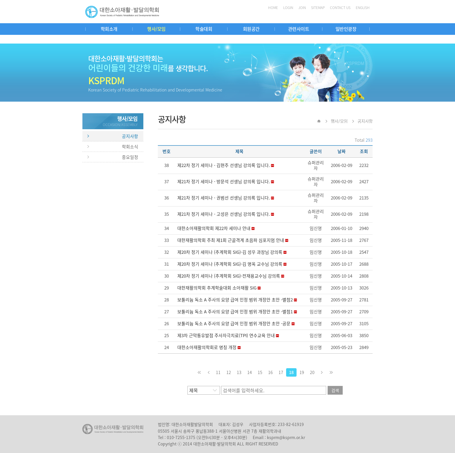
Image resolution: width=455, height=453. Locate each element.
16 (270, 372)
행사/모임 (156, 28)
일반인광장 (346, 28)
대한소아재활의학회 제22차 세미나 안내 (213, 228)
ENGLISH (363, 7)
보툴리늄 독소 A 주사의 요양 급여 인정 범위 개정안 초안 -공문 (233, 323)
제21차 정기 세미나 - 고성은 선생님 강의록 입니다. (223, 214)
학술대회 (203, 28)
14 (249, 372)
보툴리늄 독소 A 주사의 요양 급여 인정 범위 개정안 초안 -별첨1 (235, 311)
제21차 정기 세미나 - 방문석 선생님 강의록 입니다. (223, 181)
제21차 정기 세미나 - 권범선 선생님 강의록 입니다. (223, 198)
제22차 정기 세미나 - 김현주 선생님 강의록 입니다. (223, 165)
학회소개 (109, 28)
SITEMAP (318, 7)
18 (291, 372)
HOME (273, 7)
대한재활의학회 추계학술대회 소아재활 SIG (217, 288)
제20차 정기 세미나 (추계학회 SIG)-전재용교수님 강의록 (228, 276)
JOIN (302, 7)
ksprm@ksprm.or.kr (286, 437)
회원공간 (251, 28)
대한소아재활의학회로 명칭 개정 (206, 347)
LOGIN (288, 7)
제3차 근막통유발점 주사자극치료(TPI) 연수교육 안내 (226, 335)
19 (301, 372)
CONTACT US (340, 7)
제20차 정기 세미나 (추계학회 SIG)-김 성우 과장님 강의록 (229, 252)
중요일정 (130, 157)
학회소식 (130, 146)
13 (239, 372)
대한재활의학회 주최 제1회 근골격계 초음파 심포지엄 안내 (230, 240)
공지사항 (130, 136)
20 (312, 372)
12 (228, 372)
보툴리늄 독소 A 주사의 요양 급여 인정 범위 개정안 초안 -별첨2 (235, 299)
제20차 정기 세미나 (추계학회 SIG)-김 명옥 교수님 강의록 (229, 264)
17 (281, 372)
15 (260, 372)
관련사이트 (298, 28)
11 (218, 372)
